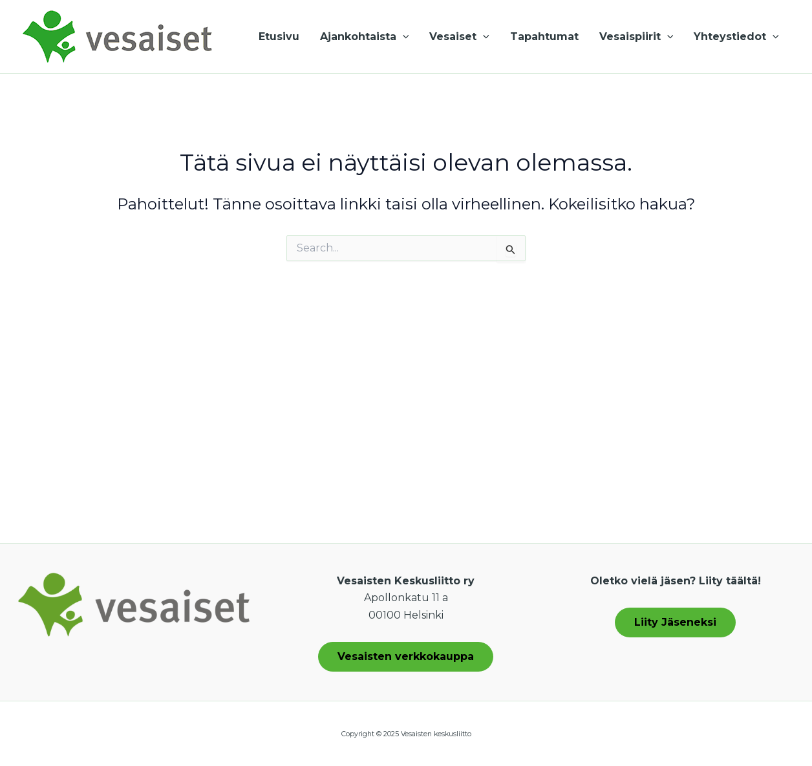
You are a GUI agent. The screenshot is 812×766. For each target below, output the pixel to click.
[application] (402, 37)
